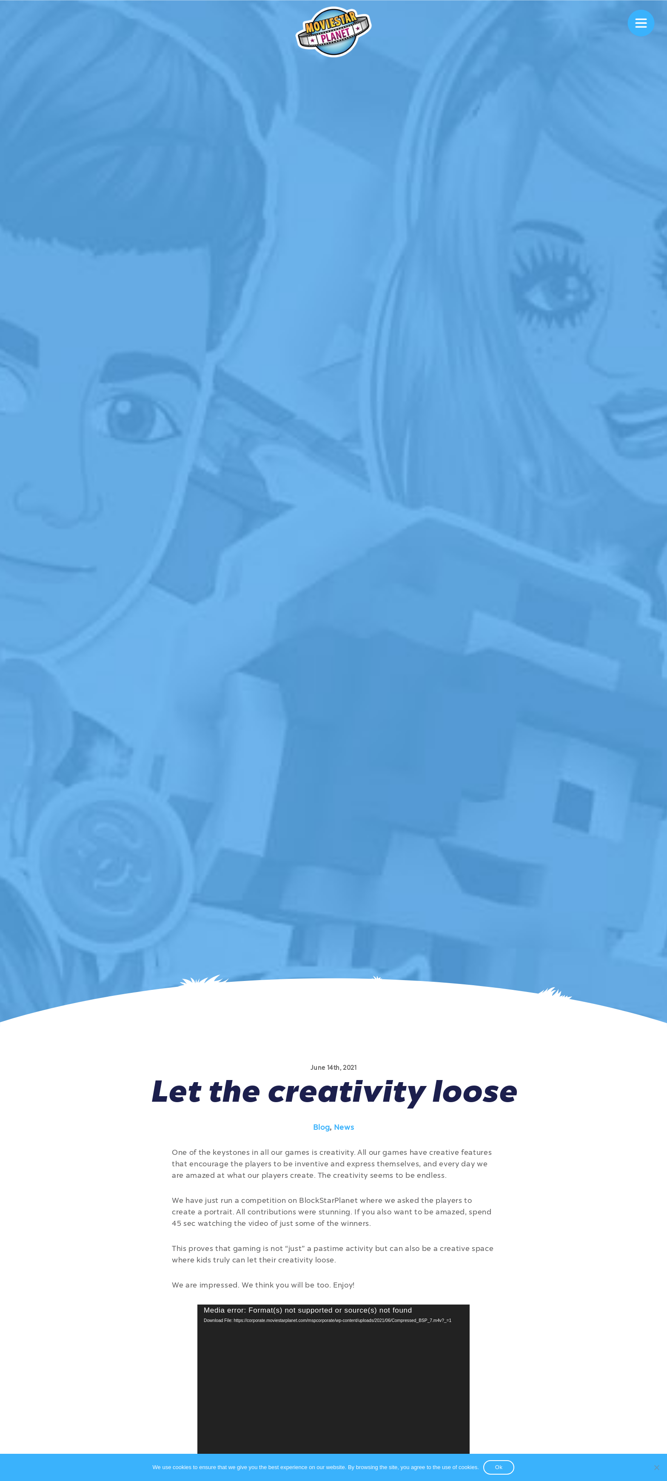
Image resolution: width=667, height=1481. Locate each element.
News (344, 1127)
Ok (499, 1467)
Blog (321, 1127)
